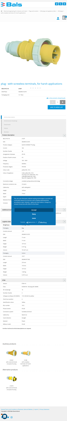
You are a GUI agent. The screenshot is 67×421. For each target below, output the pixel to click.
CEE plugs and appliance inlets (48, 11)
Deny (34, 214)
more (34, 218)
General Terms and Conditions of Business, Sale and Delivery (17, 409)
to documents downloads (56, 98)
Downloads (7, 124)
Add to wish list (56, 107)
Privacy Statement (44, 409)
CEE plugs (60, 11)
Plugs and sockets (33, 11)
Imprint (36, 409)
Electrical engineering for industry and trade (15, 11)
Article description (9, 117)
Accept (33, 210)
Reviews (6, 132)
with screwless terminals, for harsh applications (13, 13)
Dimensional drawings (10, 121)
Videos (6, 128)
